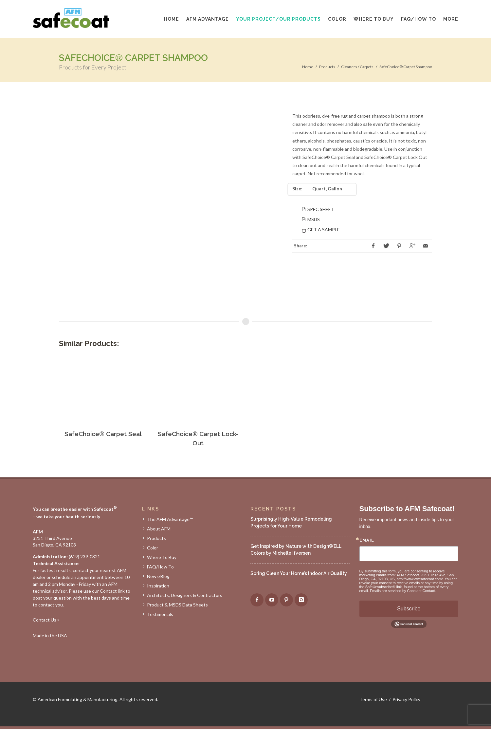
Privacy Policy (406, 699)
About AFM (159, 528)
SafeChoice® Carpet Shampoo (405, 66)
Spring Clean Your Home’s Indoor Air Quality (298, 573)
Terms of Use (373, 699)
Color (152, 547)
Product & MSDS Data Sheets (177, 604)
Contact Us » (46, 620)
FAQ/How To (160, 566)
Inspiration (158, 585)
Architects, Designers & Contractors (184, 595)
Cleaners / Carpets (357, 66)
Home (307, 66)
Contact (108, 591)
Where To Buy (161, 557)
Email (366, 540)
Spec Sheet (320, 209)
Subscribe (408, 608)
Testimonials (160, 614)
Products (327, 66)
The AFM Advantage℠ (170, 519)
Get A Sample (323, 229)
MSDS (313, 219)
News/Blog (158, 576)
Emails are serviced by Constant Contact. (403, 591)
